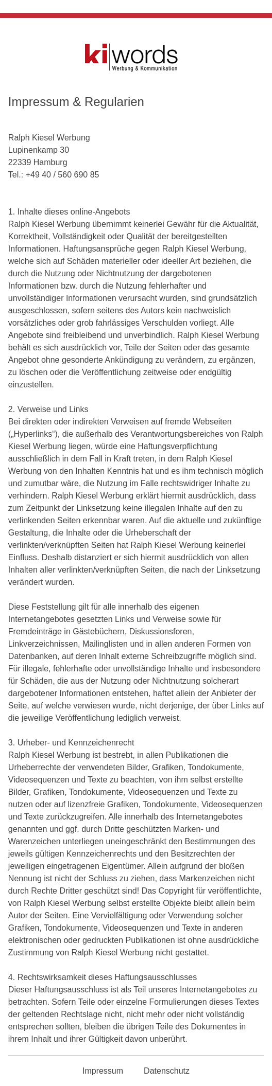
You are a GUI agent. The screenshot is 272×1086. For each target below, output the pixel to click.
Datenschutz (167, 1070)
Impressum (102, 1070)
